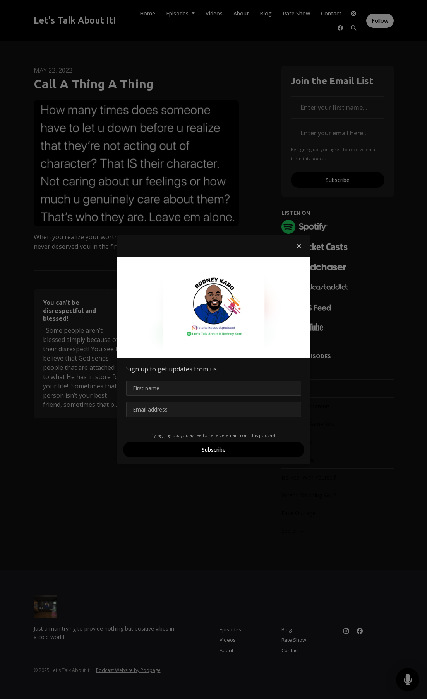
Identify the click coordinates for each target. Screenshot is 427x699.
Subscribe (214, 449)
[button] (299, 246)
